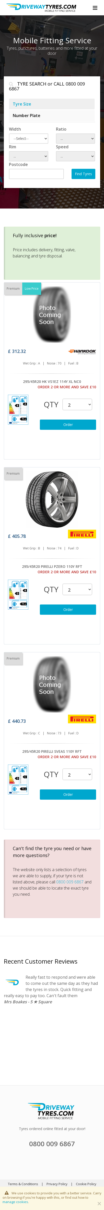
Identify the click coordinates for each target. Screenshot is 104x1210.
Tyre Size (22, 104)
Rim (12, 147)
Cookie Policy (86, 1184)
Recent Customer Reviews (40, 961)
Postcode (18, 164)
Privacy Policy (57, 1184)
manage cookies (15, 1201)
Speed (62, 147)
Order (68, 424)
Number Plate (26, 115)
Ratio (61, 129)
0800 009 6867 (70, 882)
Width (15, 129)
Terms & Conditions (23, 1184)
